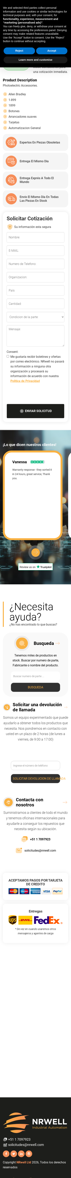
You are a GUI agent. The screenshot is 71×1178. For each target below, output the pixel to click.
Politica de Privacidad (25, 381)
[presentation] (35, 394)
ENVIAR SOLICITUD (36, 411)
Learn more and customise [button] (35, 59)
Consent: (12, 352)
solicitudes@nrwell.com (35, 850)
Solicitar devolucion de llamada (36, 778)
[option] (35, 495)
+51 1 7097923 (35, 839)
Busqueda (35, 687)
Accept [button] (51, 50)
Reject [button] (19, 50)
